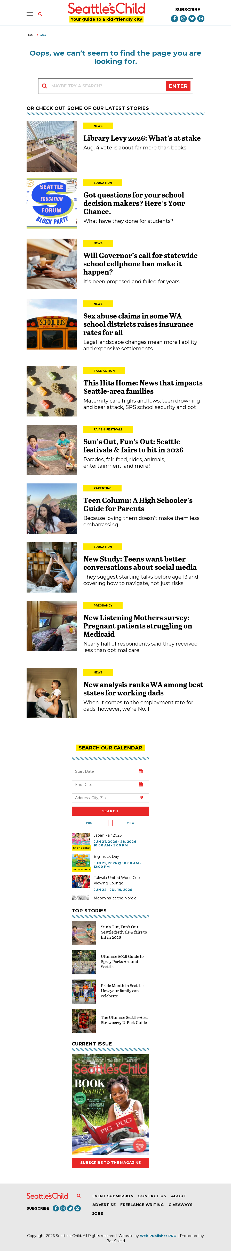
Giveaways (181, 1204)
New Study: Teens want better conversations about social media (140, 563)
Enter (178, 86)
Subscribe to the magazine (110, 1162)
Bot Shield (115, 1240)
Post (90, 822)
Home (31, 35)
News (98, 126)
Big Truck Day (106, 856)
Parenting (102, 488)
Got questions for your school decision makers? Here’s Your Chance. (134, 202)
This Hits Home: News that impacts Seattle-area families (143, 386)
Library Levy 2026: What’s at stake (142, 138)
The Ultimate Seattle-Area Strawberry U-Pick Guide (124, 1019)
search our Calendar (110, 747)
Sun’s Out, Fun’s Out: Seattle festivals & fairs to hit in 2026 (133, 445)
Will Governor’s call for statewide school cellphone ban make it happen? (140, 263)
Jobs (97, 1213)
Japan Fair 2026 (108, 835)
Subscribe (188, 9)
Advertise (104, 1204)
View (130, 822)
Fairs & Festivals (108, 429)
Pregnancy (103, 605)
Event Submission (113, 1195)
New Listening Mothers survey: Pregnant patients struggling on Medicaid (137, 625)
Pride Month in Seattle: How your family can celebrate (122, 990)
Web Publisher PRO (158, 1235)
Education (103, 183)
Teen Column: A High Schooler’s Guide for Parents (138, 504)
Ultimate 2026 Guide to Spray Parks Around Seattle (122, 961)
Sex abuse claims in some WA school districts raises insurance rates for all (138, 323)
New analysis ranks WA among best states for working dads (143, 688)
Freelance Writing (142, 1204)
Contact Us (152, 1195)
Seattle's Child (68, 1235)
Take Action (104, 371)
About (179, 1195)
